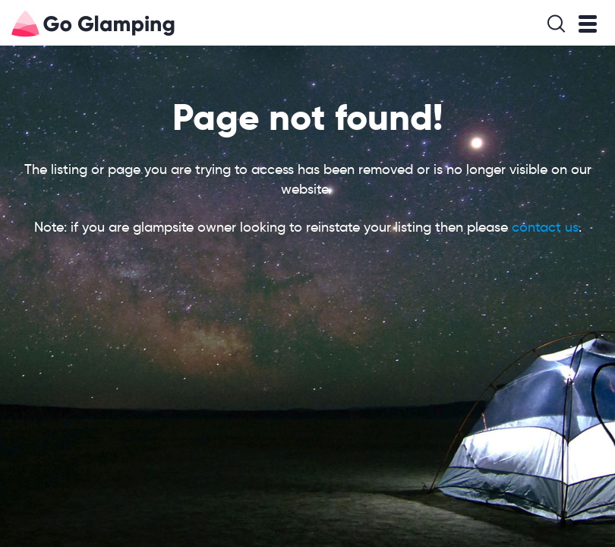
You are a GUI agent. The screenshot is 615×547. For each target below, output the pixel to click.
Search (556, 23)
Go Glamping (25, 23)
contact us (545, 227)
